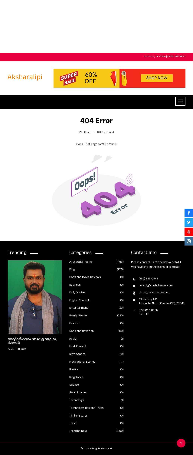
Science (96, 385)
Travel (96, 424)
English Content (96, 301)
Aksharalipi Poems (96, 262)
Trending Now (96, 432)
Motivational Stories (96, 362)
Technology (96, 401)
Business (96, 285)
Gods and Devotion (96, 332)
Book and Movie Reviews (96, 278)
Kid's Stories (96, 355)
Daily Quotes (96, 293)
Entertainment (96, 308)
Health (96, 339)
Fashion (96, 324)
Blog (96, 270)
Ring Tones (96, 378)
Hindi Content (96, 347)
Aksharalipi (25, 78)
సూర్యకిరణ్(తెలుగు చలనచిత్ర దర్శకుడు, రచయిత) (32, 342)
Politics (96, 370)
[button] (27, 364)
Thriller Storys (96, 416)
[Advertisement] (96, 26)
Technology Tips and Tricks (96, 408)
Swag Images (96, 393)
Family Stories (96, 316)
